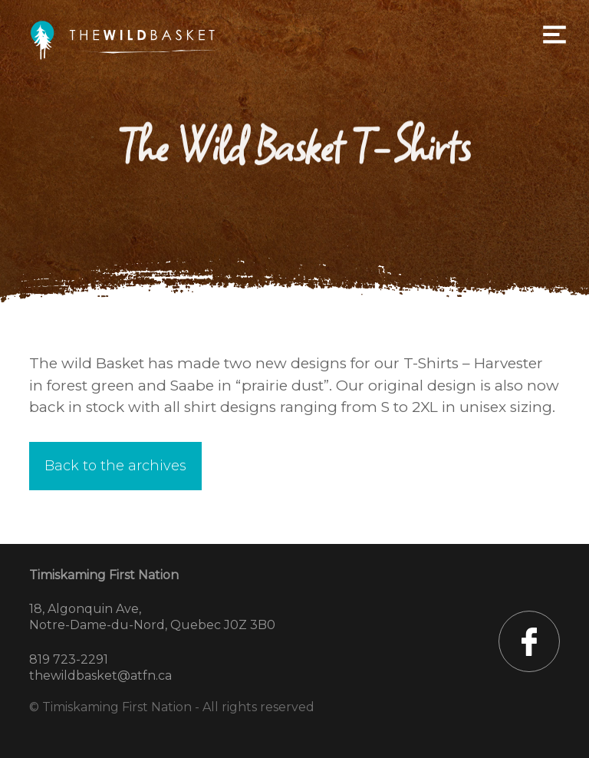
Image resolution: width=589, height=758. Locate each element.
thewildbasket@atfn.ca (100, 675)
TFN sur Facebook (529, 641)
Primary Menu (554, 34)
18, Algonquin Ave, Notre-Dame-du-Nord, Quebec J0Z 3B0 (152, 616)
